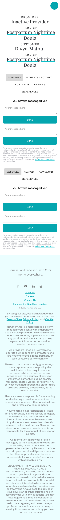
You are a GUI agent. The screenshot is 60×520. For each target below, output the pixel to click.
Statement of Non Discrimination (30, 304)
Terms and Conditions (45, 159)
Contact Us (30, 300)
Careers (30, 296)
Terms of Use (14, 319)
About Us (30, 292)
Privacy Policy (31, 319)
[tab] (14, 77)
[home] (12, 6)
